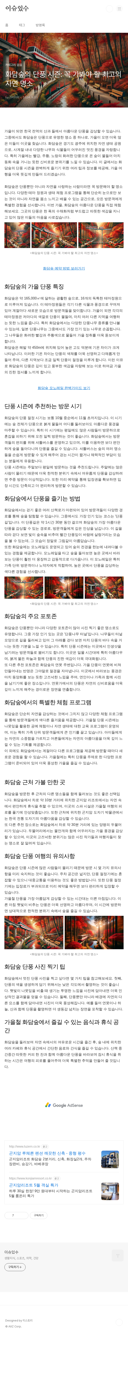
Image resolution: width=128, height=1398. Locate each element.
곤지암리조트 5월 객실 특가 (33, 1185)
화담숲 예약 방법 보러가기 (64, 268)
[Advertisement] (64, 1105)
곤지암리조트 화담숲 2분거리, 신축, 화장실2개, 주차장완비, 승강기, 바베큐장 (50, 1161)
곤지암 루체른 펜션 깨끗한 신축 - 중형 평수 (47, 1153)
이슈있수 (17, 9)
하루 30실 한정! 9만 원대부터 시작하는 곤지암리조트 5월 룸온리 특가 (50, 1193)
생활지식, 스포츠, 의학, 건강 (21, 1258)
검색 (109, 8)
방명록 (40, 25)
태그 (22, 25)
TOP (119, 1322)
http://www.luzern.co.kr (24, 1146)
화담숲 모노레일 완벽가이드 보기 (64, 388)
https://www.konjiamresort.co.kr (30, 1178)
